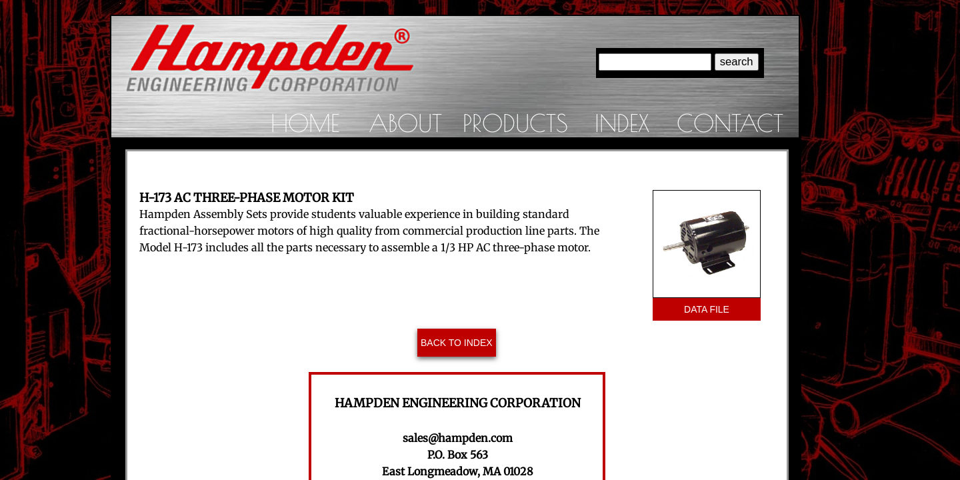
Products (515, 123)
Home (305, 123)
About (405, 123)
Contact (730, 123)
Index (622, 123)
